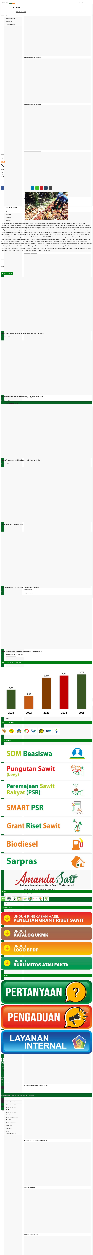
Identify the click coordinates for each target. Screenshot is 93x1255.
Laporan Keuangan (10, 24)
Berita (3, 156)
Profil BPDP (9, 21)
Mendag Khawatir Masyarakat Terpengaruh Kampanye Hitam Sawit (22, 396)
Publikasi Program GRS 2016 (31, 1234)
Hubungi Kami (5, 2)
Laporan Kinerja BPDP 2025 (30, 253)
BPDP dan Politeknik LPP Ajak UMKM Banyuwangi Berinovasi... (20, 587)
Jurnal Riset (9, 1128)
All (6, 16)
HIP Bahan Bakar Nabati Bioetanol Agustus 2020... (36, 1085)
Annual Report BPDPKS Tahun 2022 (32, 151)
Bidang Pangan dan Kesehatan (11, 1109)
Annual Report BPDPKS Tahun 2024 (32, 57)
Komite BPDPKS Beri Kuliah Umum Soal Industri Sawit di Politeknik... (22, 333)
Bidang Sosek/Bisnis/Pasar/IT (11, 1132)
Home (18, 7)
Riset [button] (7, 1095)
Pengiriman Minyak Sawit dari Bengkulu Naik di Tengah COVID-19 (21, 651)
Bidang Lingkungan (11, 1123)
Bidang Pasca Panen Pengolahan (11, 1114)
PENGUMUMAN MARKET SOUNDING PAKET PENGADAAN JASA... (40, 889)
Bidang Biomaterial (11, 1105)
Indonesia (81, 2)
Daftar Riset (9, 1125)
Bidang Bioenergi (10, 1102)
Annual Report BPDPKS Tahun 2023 (32, 104)
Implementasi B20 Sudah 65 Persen (12, 524)
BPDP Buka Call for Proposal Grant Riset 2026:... (36, 1140)
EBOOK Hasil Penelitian (29, 1187)
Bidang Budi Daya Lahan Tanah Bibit (12, 1119)
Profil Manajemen (10, 18)
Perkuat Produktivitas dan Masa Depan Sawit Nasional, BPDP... (20, 460)
